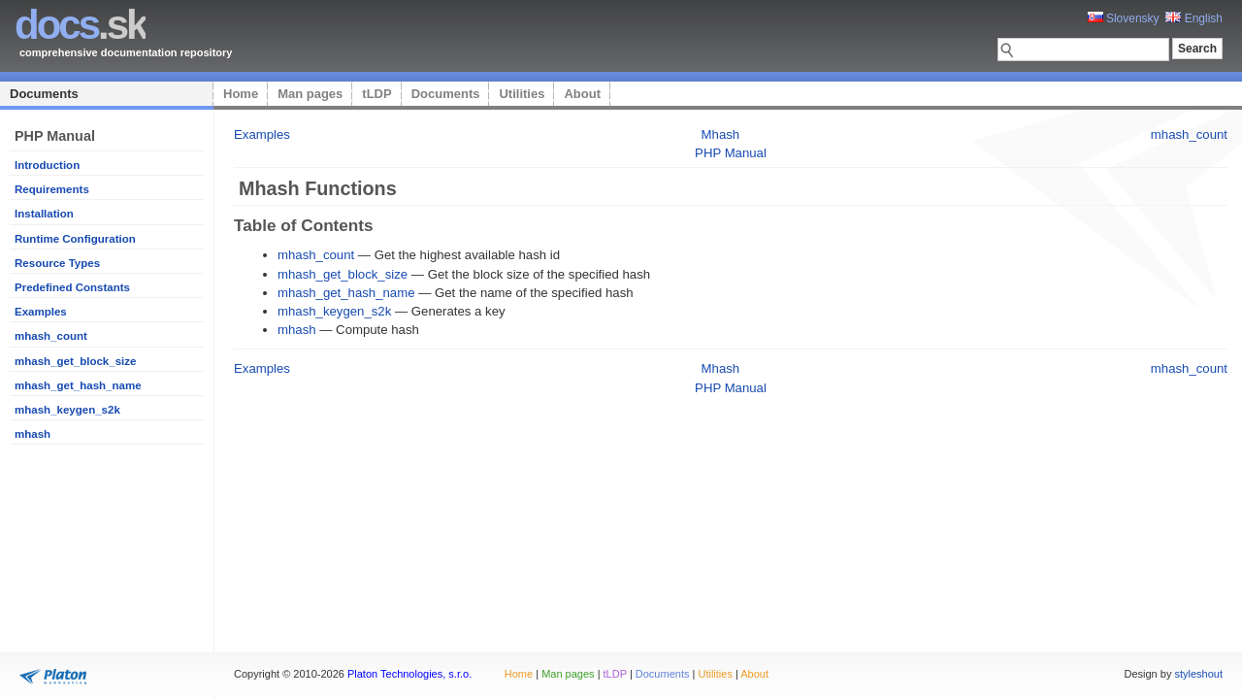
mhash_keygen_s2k (67, 410)
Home (240, 93)
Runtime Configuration (75, 239)
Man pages (310, 93)
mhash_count (51, 336)
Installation (44, 213)
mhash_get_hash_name (78, 385)
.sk (80, 25)
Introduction (47, 165)
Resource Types (57, 263)
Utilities (521, 93)
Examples (41, 311)
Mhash (721, 134)
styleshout (1198, 674)
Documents (44, 93)
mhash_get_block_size (75, 361)
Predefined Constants (72, 287)
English (1194, 18)
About (582, 93)
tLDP (376, 93)
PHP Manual (731, 153)
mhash (32, 434)
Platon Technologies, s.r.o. (409, 674)
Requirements (52, 189)
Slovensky (1124, 18)
